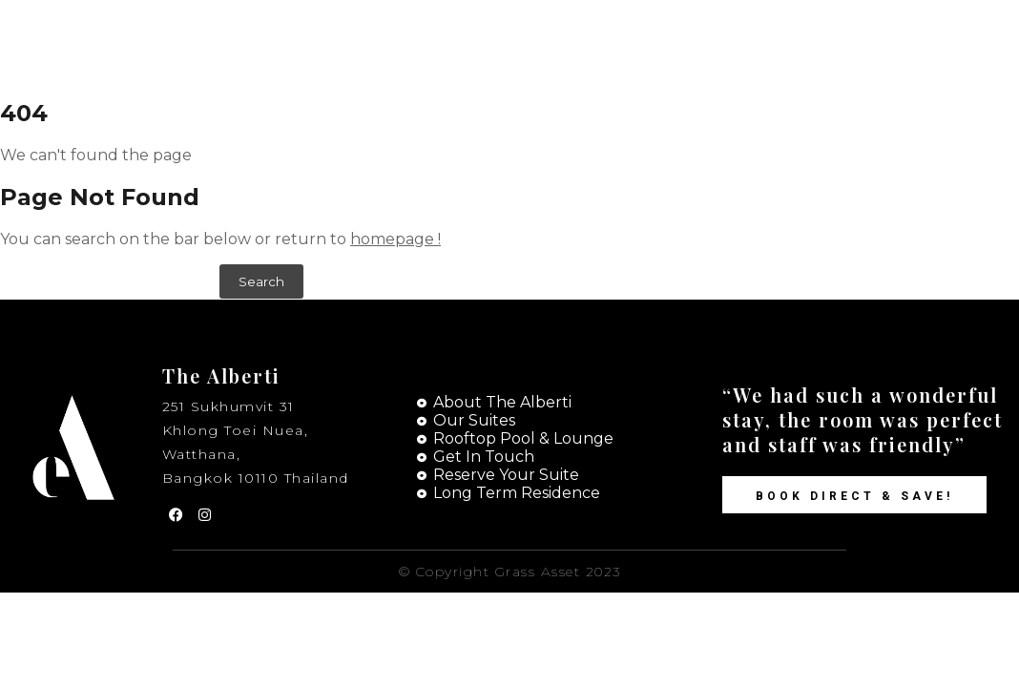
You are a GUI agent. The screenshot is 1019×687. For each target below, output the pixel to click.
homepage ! (395, 239)
